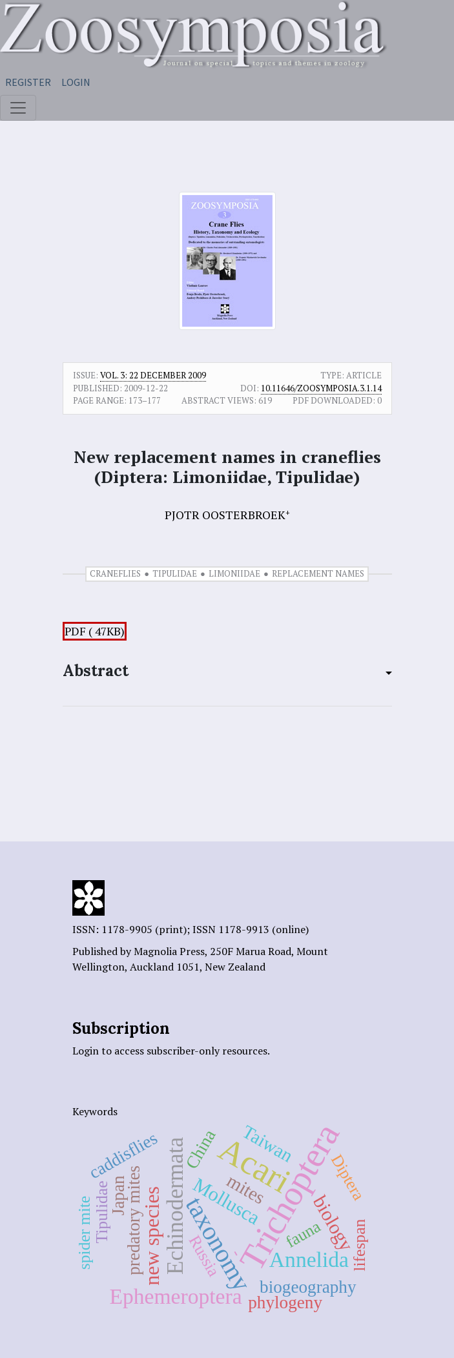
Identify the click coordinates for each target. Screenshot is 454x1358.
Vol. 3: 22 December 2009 (153, 375)
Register (28, 82)
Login (75, 82)
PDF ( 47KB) (95, 631)
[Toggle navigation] (18, 108)
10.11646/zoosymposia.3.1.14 (321, 388)
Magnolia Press (169, 951)
